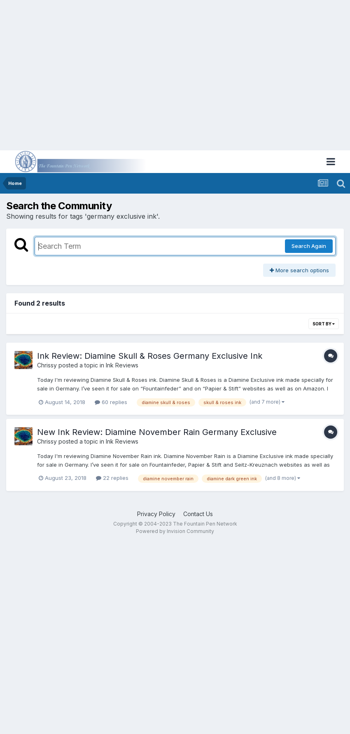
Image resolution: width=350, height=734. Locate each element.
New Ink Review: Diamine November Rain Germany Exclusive (157, 432)
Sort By (324, 323)
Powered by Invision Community (175, 531)
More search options (299, 270)
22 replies (112, 478)
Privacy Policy (156, 513)
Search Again (309, 246)
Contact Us (198, 513)
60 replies (111, 402)
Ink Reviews (122, 365)
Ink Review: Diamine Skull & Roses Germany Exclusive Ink (149, 356)
